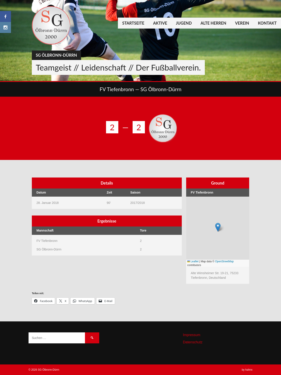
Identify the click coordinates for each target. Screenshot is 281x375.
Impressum (191, 335)
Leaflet (192, 261)
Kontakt (267, 23)
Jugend (184, 23)
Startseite (133, 23)
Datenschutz (192, 342)
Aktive (160, 23)
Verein (242, 23)
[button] (218, 227)
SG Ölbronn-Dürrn (56, 55)
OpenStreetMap (224, 261)
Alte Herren (213, 23)
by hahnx (247, 369)
